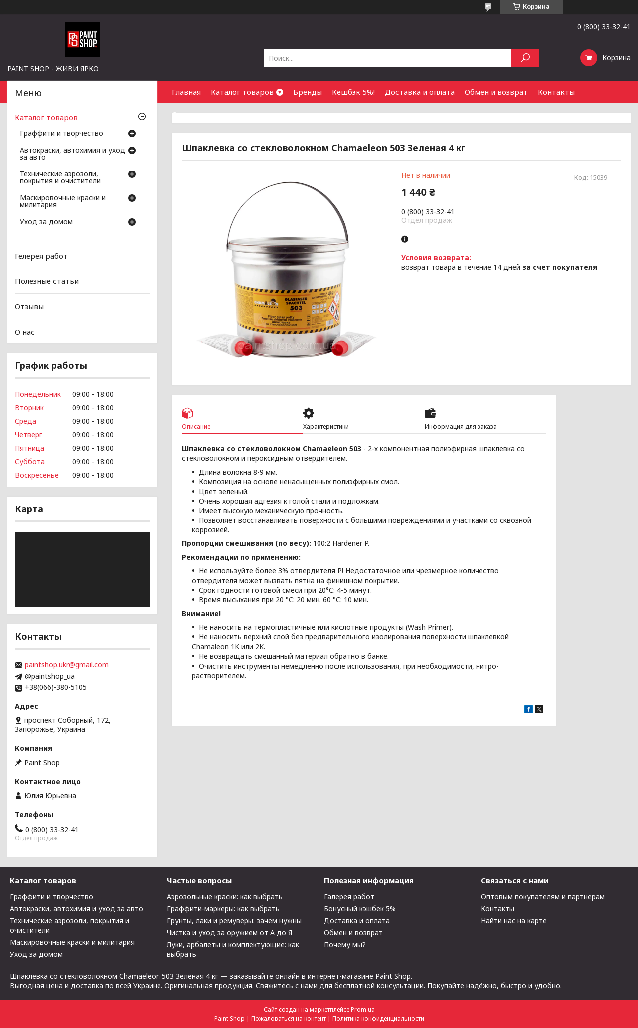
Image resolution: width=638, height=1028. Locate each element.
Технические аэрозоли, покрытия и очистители (60, 178)
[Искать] (525, 58)
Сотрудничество (203, 114)
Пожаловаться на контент (288, 1018)
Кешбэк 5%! (353, 92)
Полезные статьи (47, 281)
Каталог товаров (242, 92)
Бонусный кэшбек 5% (360, 908)
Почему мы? (345, 944)
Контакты (556, 92)
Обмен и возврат (496, 92)
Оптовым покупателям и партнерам (543, 896)
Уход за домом (46, 222)
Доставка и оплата (420, 92)
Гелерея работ (41, 256)
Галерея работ (349, 896)
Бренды (307, 92)
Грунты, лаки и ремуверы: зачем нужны (234, 920)
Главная (186, 92)
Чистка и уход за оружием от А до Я (229, 932)
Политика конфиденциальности (378, 1018)
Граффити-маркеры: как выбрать (223, 908)
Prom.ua (363, 1009)
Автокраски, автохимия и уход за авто (72, 154)
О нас (25, 331)
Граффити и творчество (61, 134)
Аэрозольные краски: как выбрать (225, 896)
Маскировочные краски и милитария (63, 201)
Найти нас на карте (514, 920)
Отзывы (29, 306)
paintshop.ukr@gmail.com (67, 664)
